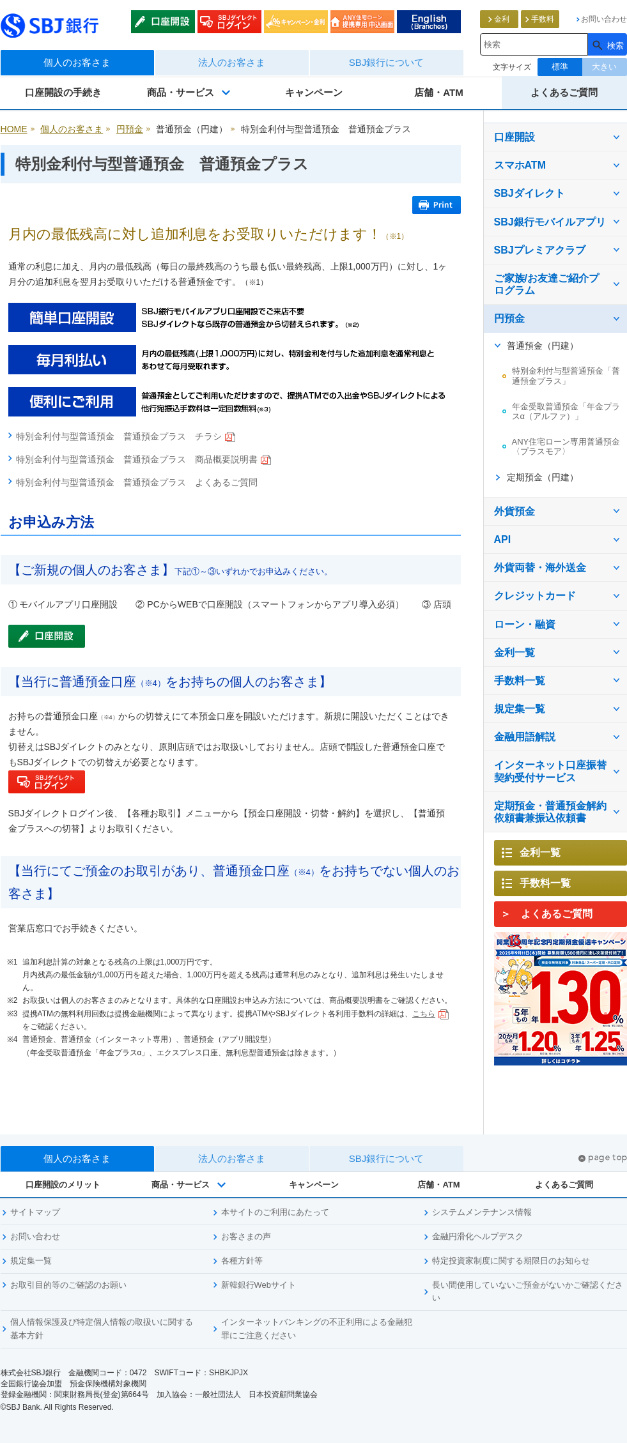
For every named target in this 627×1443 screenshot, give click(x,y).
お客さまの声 (246, 1236)
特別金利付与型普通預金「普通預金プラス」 (566, 376)
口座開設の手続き (63, 92)
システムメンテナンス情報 (482, 1212)
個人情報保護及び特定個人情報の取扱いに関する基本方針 (101, 1328)
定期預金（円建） (542, 477)
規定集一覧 (519, 708)
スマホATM (520, 165)
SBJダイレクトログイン (229, 21)
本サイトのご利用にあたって (275, 1212)
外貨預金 (514, 511)
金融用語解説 (524, 736)
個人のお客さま (77, 62)
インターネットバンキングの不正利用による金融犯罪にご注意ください (316, 1328)
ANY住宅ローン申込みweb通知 (362, 21)
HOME (14, 129)
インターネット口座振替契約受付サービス (550, 771)
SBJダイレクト (529, 193)
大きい (604, 67)
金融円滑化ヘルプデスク (477, 1236)
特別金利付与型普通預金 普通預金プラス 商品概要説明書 (143, 459)
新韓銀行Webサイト (259, 1285)
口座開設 (163, 21)
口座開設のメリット (63, 1184)
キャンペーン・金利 (296, 21)
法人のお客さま (231, 62)
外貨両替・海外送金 (540, 567)
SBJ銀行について (386, 62)
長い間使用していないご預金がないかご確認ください (527, 1291)
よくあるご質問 (564, 92)
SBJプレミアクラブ (539, 250)
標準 (560, 67)
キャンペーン (314, 92)
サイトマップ (35, 1212)
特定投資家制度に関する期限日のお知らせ (511, 1260)
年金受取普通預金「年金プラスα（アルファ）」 (566, 412)
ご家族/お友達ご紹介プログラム (546, 284)
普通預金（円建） (542, 345)
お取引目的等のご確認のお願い (68, 1285)
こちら (430, 1013)
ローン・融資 (524, 624)
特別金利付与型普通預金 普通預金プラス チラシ (125, 436)
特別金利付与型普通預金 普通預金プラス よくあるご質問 (137, 482)
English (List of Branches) (429, 21)
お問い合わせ (35, 1236)
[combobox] (534, 44)
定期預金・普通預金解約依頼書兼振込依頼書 (550, 811)
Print (436, 205)
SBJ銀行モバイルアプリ (550, 222)
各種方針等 (242, 1260)
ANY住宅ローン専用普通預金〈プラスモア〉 (566, 447)
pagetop (602, 1158)
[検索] (607, 44)
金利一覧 (514, 652)
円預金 (129, 129)
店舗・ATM (438, 92)
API (502, 539)
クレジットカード (535, 595)
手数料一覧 (519, 680)
